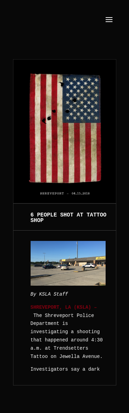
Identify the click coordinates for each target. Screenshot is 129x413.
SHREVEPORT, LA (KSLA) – (64, 307)
